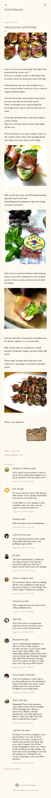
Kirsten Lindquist (20, 578)
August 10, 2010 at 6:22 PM (23, 632)
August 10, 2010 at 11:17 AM (23, 593)
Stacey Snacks (13, 9)
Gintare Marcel (32, 790)
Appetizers (14, 455)
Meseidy (17, 519)
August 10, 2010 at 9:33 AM (23, 527)
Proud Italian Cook (21, 675)
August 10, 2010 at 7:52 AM (23, 481)
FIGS (21, 455)
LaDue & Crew (19, 535)
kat (14, 555)
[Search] (45, 4)
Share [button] (6, 451)
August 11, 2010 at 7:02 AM (23, 763)
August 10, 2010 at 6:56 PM (23, 667)
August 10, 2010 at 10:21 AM (23, 548)
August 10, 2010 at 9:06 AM (23, 512)
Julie (15, 619)
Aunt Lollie (18, 700)
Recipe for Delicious (22, 468)
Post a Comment (12, 769)
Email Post (15, 451)
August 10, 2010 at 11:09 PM (23, 693)
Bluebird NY (18, 639)
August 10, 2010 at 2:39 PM (23, 612)
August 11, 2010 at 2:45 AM (23, 723)
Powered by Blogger (25, 785)
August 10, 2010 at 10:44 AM (24, 571)
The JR (16, 489)
